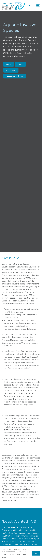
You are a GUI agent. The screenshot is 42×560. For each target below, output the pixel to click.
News (20, 64)
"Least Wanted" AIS (14, 76)
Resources (10, 70)
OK (36, 553)
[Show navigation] (38, 5)
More (8, 64)
